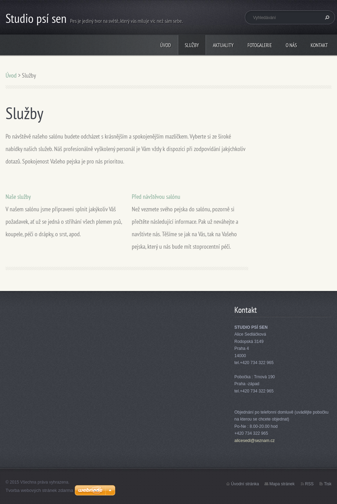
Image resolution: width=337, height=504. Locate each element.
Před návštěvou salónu (156, 197)
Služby (192, 45)
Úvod (165, 45)
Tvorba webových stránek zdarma (39, 490)
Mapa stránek (282, 483)
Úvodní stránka (245, 483)
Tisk (327, 483)
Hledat (326, 17)
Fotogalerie (260, 45)
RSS (309, 483)
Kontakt (319, 45)
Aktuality (223, 45)
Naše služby (18, 197)
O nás (291, 45)
